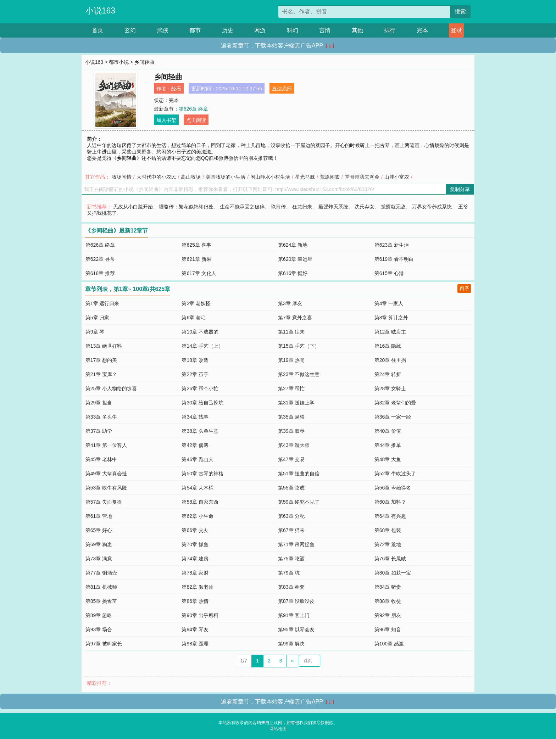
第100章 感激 (389, 643)
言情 (324, 30)
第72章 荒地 (387, 544)
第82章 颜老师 (197, 587)
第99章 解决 (291, 643)
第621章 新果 (196, 259)
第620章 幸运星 (295, 259)
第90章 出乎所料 (200, 615)
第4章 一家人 (389, 303)
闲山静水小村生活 (270, 177)
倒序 (464, 288)
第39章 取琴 (291, 431)
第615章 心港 (389, 273)
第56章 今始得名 (392, 488)
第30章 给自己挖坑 (202, 402)
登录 (456, 30)
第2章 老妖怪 (196, 303)
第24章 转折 (387, 374)
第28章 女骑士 (390, 388)
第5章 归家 (97, 317)
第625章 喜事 (196, 245)
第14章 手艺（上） (202, 346)
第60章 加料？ (390, 502)
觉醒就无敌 (393, 206)
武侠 (162, 30)
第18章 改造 (195, 360)
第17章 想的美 (101, 360)
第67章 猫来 (291, 530)
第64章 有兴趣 (390, 516)
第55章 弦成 (291, 488)
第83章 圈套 (291, 587)
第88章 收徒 (387, 601)
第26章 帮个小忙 (200, 388)
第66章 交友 (195, 530)
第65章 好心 (98, 530)
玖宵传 (278, 206)
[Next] (293, 661)
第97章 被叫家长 (103, 643)
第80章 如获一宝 (392, 573)
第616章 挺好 (292, 273)
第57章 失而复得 (103, 502)
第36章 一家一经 (392, 417)
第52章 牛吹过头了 (395, 473)
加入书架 (166, 120)
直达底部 (282, 88)
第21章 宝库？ (101, 374)
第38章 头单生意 (200, 431)
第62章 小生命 (197, 516)
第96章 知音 (387, 629)
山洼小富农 (396, 177)
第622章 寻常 (100, 259)
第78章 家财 (195, 573)
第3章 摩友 (290, 303)
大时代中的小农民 (156, 177)
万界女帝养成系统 (432, 206)
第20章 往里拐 (390, 360)
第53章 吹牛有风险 (106, 488)
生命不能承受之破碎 (242, 206)
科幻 (292, 30)
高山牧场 (191, 177)
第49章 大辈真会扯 (106, 473)
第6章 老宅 (194, 317)
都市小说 (119, 62)
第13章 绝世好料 (103, 346)
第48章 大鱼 (387, 459)
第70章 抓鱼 (195, 544)
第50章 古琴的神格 (202, 473)
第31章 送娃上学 (296, 402)
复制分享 (460, 189)
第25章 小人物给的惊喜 (111, 388)
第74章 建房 (195, 558)
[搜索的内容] (364, 11)
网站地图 (278, 728)
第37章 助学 (98, 431)
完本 (422, 30)
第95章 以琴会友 (296, 629)
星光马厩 (305, 177)
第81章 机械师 (101, 587)
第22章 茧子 (195, 374)
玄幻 (130, 30)
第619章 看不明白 (394, 259)
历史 (227, 30)
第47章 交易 (291, 459)
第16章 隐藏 (387, 346)
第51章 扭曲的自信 (298, 473)
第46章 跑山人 (197, 459)
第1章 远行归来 (102, 303)
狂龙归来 (302, 206)
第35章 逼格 (291, 417)
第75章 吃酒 (291, 558)
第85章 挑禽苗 (101, 601)
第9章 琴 (95, 332)
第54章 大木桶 (197, 488)
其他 (357, 30)
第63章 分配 (291, 516)
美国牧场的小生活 (225, 177)
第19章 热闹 (291, 360)
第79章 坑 (289, 573)
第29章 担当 (98, 402)
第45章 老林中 (101, 459)
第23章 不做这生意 (298, 374)
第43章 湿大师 (294, 445)
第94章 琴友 (195, 629)
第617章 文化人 (199, 273)
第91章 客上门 (294, 615)
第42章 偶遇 (195, 445)
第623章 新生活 (391, 245)
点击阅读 (196, 120)
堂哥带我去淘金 (362, 177)
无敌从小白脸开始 (133, 206)
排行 (389, 30)
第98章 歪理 (195, 643)
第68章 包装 (387, 530)
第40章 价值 (387, 431)
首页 (97, 30)
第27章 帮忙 (291, 388)
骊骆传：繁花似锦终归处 (186, 206)
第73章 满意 (98, 558)
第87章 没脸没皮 (296, 601)
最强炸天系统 (333, 206)
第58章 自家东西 (200, 502)
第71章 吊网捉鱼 (296, 544)
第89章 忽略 (98, 615)
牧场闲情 (122, 177)
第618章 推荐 (100, 273)
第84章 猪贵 (387, 587)
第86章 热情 (195, 601)
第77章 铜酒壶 (101, 573)
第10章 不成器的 (200, 332)
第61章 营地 (98, 516)
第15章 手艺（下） (298, 346)
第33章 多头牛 (101, 417)
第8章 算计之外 (391, 317)
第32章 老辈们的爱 (395, 402)
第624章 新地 (292, 245)
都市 (195, 30)
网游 (260, 30)
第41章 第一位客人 (106, 445)
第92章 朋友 (387, 615)
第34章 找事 (195, 417)
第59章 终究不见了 (298, 502)
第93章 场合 (98, 629)
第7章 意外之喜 (295, 317)
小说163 (100, 10)
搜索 (460, 12)
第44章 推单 (387, 445)
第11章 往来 (291, 332)
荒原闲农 (330, 177)
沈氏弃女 (364, 206)
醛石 (176, 88)
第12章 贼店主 (390, 332)
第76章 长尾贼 (390, 558)
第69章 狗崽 (98, 544)
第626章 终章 (193, 109)
